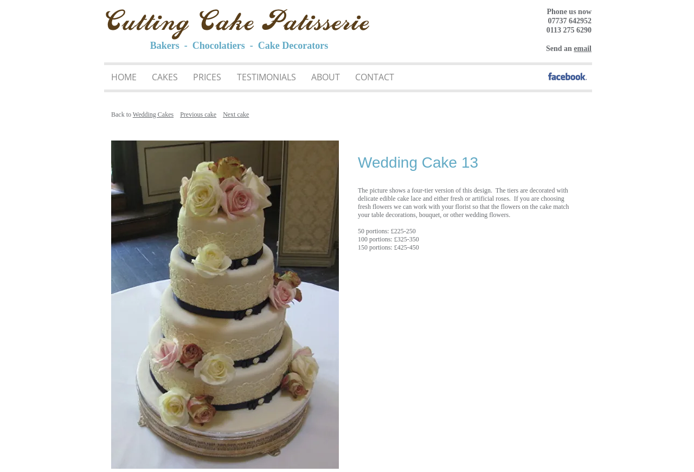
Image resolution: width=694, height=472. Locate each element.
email (583, 48)
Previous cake (198, 114)
